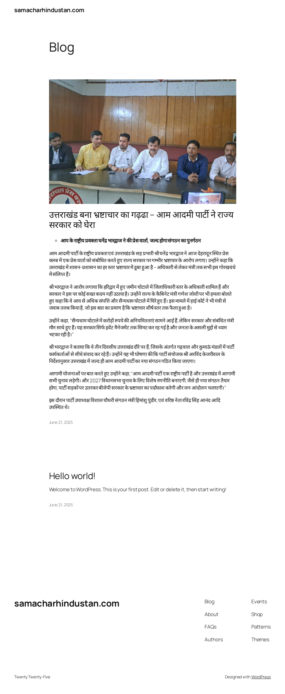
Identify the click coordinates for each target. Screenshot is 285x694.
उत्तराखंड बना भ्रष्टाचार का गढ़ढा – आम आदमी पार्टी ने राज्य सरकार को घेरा (141, 219)
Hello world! (72, 476)
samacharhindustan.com (49, 10)
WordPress (261, 677)
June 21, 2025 (61, 422)
